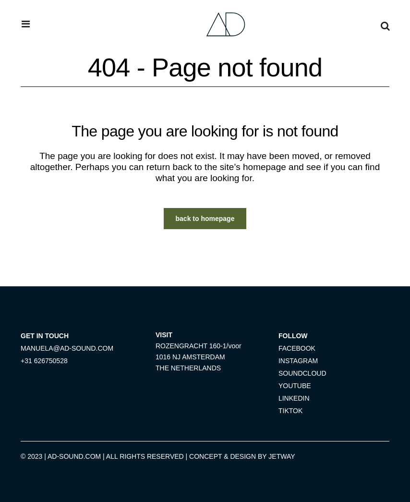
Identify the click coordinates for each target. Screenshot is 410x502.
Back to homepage (205, 218)
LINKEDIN (294, 398)
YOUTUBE (294, 386)
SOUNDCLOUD (302, 373)
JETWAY (281, 456)
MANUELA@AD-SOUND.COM (67, 348)
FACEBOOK (296, 348)
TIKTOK (290, 411)
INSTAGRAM (298, 361)
